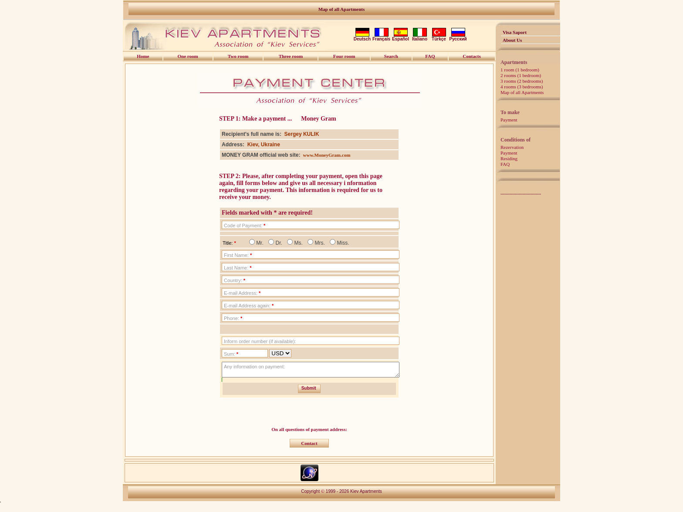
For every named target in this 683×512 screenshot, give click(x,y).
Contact (309, 445)
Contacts (472, 56)
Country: (234, 280)
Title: (229, 243)
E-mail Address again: (249, 305)
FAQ (505, 164)
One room (188, 56)
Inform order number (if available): (260, 341)
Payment (508, 119)
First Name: (238, 255)
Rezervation (512, 147)
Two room (238, 56)
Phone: (233, 318)
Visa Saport (515, 32)
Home (143, 56)
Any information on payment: (254, 366)
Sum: (231, 354)
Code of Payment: (244, 225)
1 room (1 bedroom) (519, 69)
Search (391, 56)
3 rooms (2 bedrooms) (521, 81)
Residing (508, 158)
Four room (344, 56)
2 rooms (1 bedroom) (520, 75)
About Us (512, 40)
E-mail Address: (242, 293)
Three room (291, 56)
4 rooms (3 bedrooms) (521, 86)
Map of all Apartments (341, 9)
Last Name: (238, 267)
